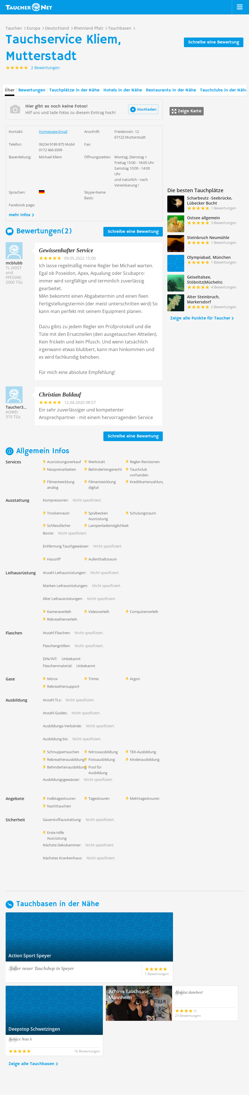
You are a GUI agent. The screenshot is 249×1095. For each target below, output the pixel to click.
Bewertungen (31, 90)
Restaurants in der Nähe (171, 90)
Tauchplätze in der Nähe (74, 90)
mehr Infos (19, 215)
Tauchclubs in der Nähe (224, 90)
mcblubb (14, 263)
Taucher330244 (20, 407)
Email (62, 131)
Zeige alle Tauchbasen (31, 1029)
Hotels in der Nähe (122, 90)
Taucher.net (29, 7)
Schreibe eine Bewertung (213, 42)
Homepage (48, 131)
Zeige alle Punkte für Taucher (200, 318)
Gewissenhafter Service (66, 250)
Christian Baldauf (60, 394)
